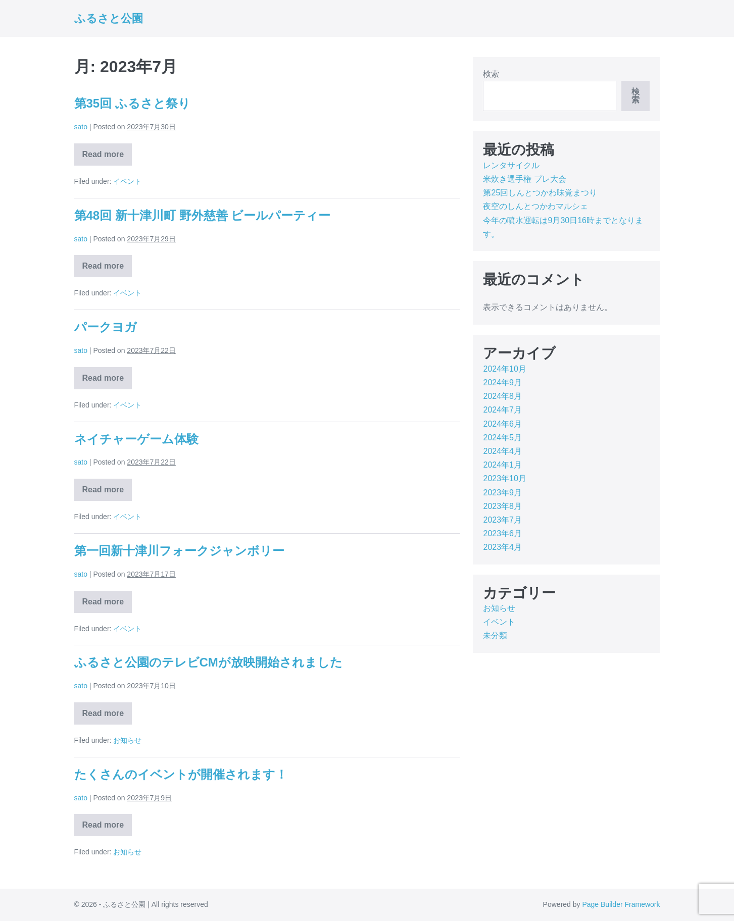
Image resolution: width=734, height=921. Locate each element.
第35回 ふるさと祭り (132, 103)
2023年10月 (504, 478)
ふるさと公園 (108, 18)
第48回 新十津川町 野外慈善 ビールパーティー (202, 215)
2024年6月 (502, 424)
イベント (127, 181)
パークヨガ (105, 327)
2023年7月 (502, 520)
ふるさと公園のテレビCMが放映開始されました (208, 662)
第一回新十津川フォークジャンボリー (179, 550)
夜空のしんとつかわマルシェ (535, 206)
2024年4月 (502, 451)
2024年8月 (502, 396)
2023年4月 (502, 547)
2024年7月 (502, 409)
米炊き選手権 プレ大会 (524, 179)
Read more (103, 158)
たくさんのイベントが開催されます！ (180, 774)
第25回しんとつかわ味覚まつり (540, 192)
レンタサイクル (511, 165)
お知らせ (127, 740)
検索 (491, 74)
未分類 (495, 635)
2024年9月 (502, 382)
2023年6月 (502, 533)
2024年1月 (502, 464)
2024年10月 (504, 369)
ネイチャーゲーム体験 (136, 439)
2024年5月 (502, 437)
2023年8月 (502, 506)
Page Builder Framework (621, 904)
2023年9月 (502, 492)
